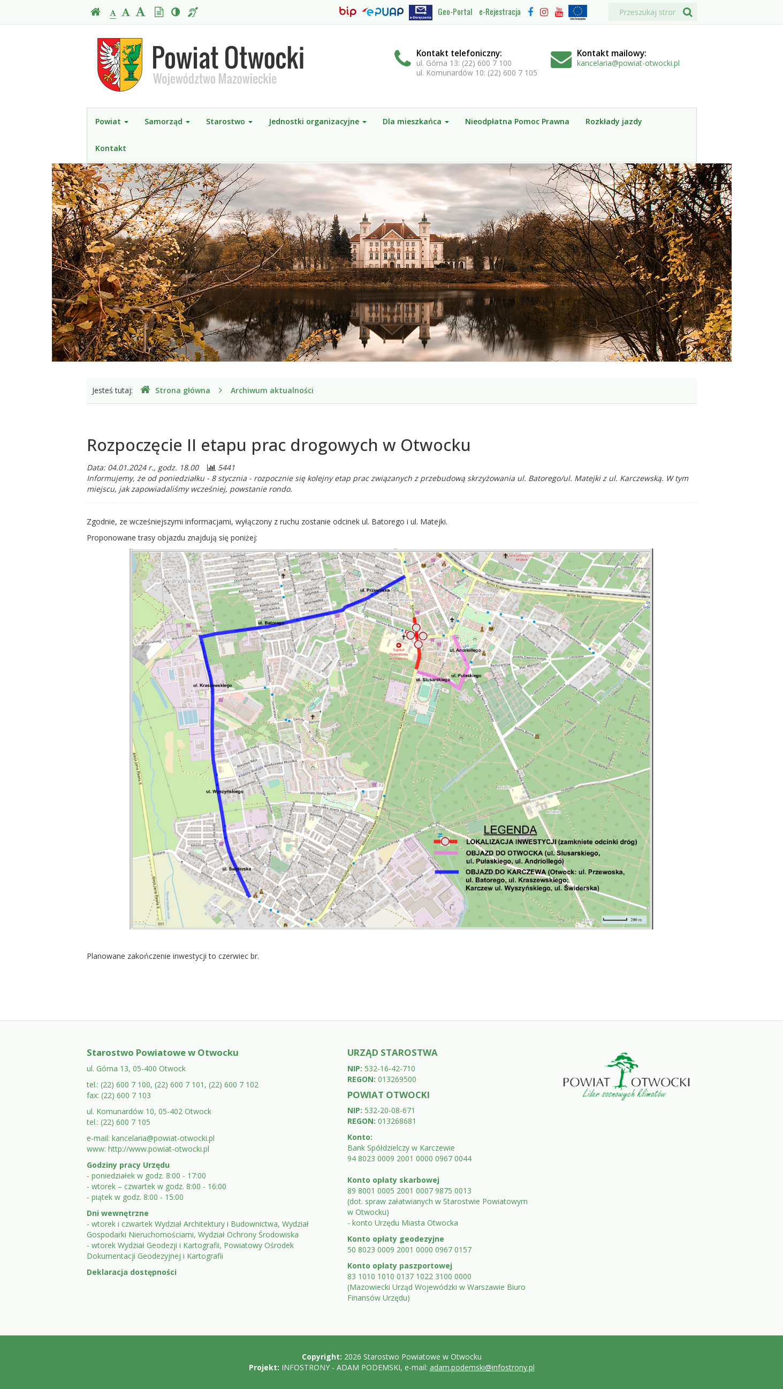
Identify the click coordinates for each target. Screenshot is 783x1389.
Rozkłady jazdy (614, 121)
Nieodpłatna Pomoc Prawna (517, 121)
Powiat (111, 121)
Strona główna (175, 390)
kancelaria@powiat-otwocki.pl (628, 63)
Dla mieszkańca (416, 121)
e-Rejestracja (500, 11)
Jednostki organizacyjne (318, 121)
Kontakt (110, 148)
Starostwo (229, 121)
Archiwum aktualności (272, 390)
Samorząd (167, 121)
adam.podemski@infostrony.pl (482, 1367)
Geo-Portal (455, 11)
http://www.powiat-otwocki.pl (158, 1149)
